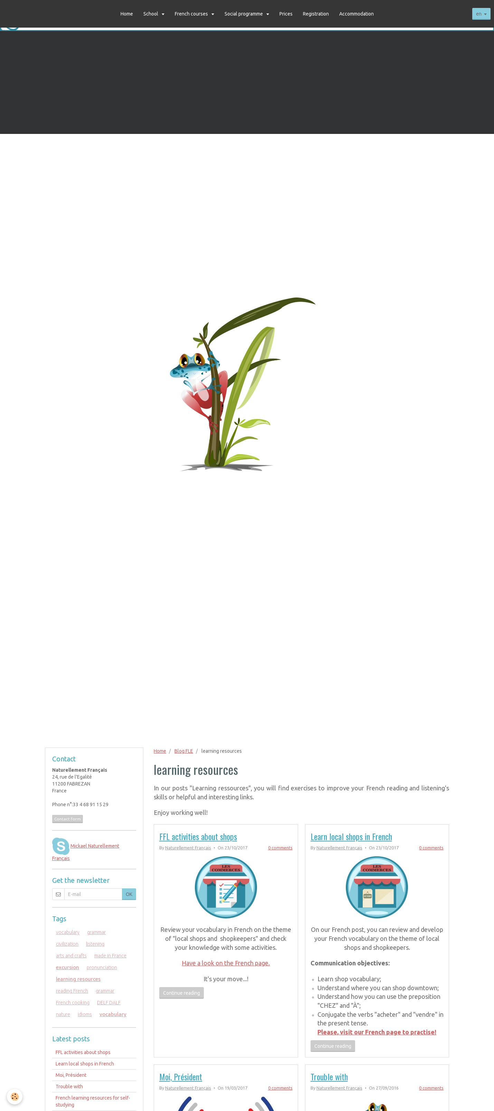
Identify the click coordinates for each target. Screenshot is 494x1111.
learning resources (78, 979)
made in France (110, 955)
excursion (67, 967)
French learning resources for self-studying (93, 1101)
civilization (67, 944)
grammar (96, 932)
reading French (72, 991)
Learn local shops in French (351, 836)
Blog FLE (183, 751)
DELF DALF (109, 1002)
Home (127, 14)
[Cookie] (14, 1096)
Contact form (67, 819)
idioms (85, 1014)
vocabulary (67, 932)
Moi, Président (180, 1076)
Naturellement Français (188, 847)
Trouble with (329, 1076)
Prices (286, 14)
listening (95, 944)
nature (63, 1014)
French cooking (72, 1002)
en (479, 14)
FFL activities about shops (198, 836)
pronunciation (102, 967)
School (151, 14)
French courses (192, 14)
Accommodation (356, 14)
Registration (316, 14)
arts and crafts (71, 955)
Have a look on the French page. (226, 962)
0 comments (280, 847)
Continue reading (181, 993)
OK (129, 894)
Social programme (244, 14)
